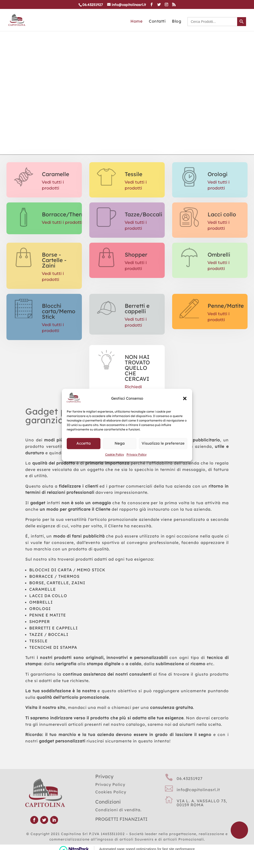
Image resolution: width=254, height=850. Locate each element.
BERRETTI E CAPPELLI (53, 627)
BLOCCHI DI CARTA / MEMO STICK (67, 569)
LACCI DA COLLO (48, 595)
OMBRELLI (41, 602)
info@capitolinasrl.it (198, 789)
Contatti (157, 21)
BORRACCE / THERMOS (54, 576)
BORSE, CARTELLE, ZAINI (57, 582)
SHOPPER (39, 621)
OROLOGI (40, 608)
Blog (176, 21)
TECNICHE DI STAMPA (53, 647)
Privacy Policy (137, 454)
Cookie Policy (114, 454)
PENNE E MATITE (47, 615)
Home (136, 21)
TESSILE (38, 640)
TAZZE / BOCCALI (48, 634)
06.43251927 (190, 778)
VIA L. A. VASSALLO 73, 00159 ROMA (202, 802)
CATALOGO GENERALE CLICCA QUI (118, 85)
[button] (184, 398)
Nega (120, 443)
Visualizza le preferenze (163, 443)
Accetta (83, 443)
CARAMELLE (42, 589)
